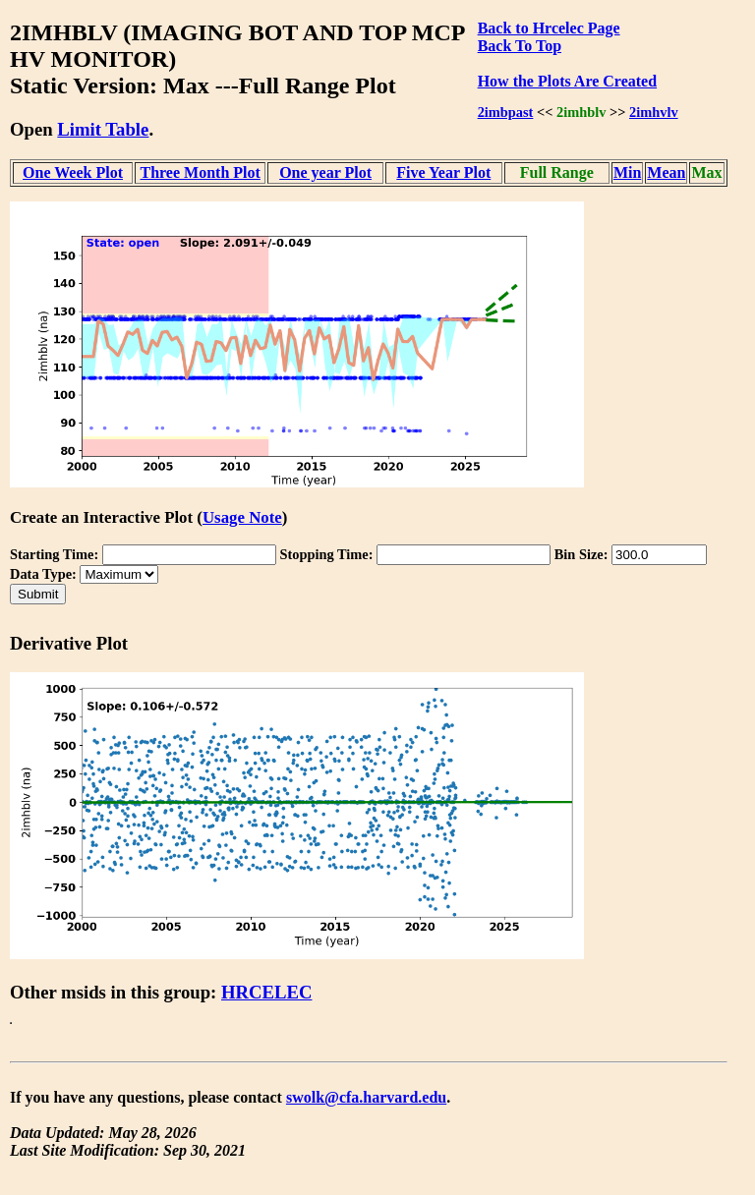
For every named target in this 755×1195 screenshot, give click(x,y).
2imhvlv (653, 112)
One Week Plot (73, 172)
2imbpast (506, 112)
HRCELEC (267, 992)
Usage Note (242, 517)
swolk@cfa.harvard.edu (366, 1097)
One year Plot (325, 172)
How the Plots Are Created (567, 81)
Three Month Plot (200, 172)
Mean (666, 172)
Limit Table (102, 129)
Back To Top (519, 45)
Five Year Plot (443, 172)
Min (627, 172)
